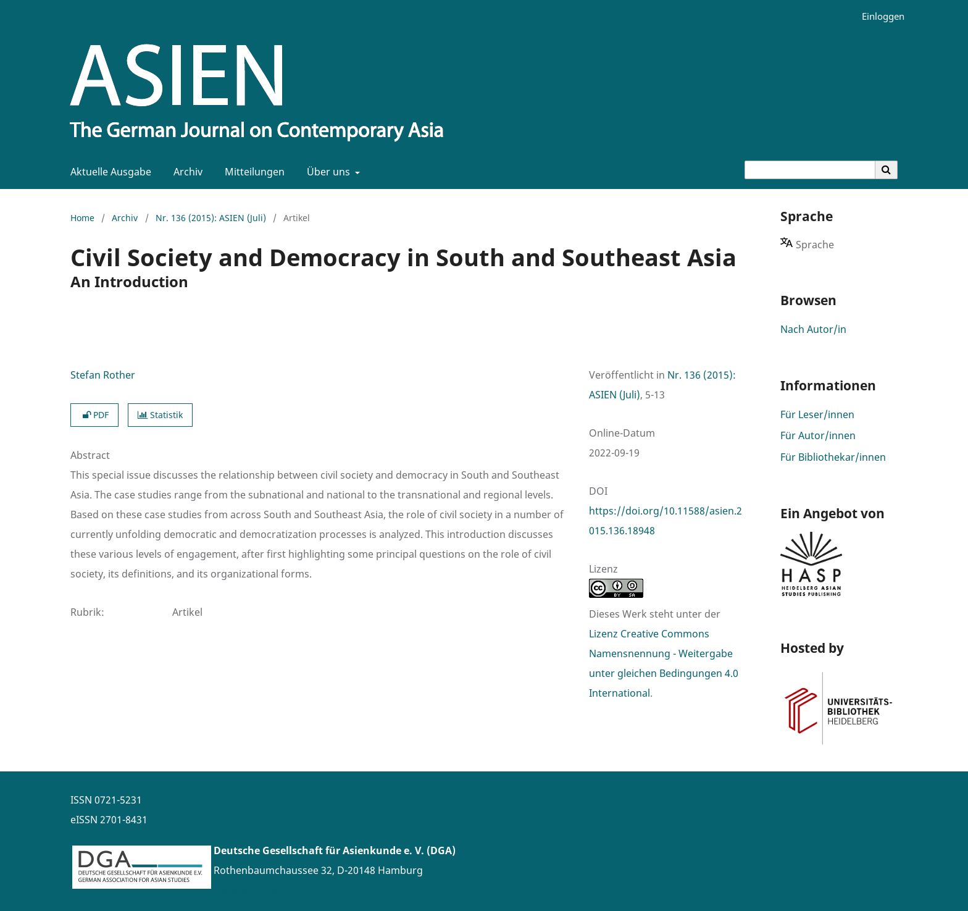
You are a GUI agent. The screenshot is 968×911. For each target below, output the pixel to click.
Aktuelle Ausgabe (108, 172)
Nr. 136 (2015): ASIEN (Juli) (211, 218)
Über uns (327, 172)
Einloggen (878, 16)
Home (82, 218)
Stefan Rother (102, 375)
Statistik (160, 415)
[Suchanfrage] (810, 170)
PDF (94, 415)
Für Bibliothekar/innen (833, 457)
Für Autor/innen (818, 435)
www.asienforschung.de (271, 890)
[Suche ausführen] (886, 170)
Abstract (90, 455)
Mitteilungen (252, 172)
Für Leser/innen (817, 414)
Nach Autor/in (813, 329)
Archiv (185, 172)
